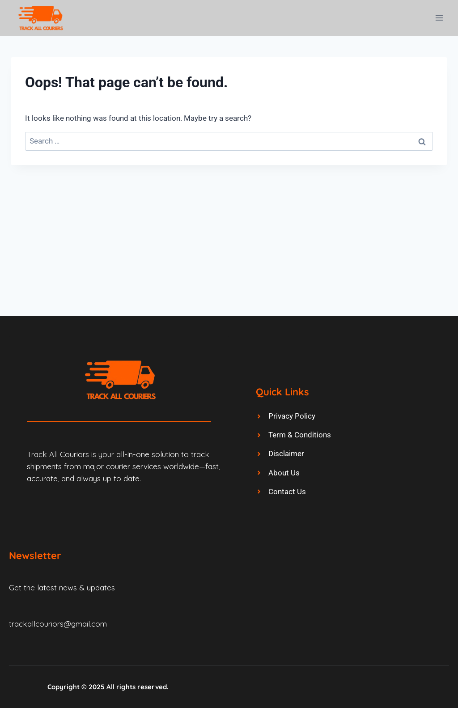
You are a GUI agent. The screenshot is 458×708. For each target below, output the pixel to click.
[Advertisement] (229, 232)
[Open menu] (439, 18)
